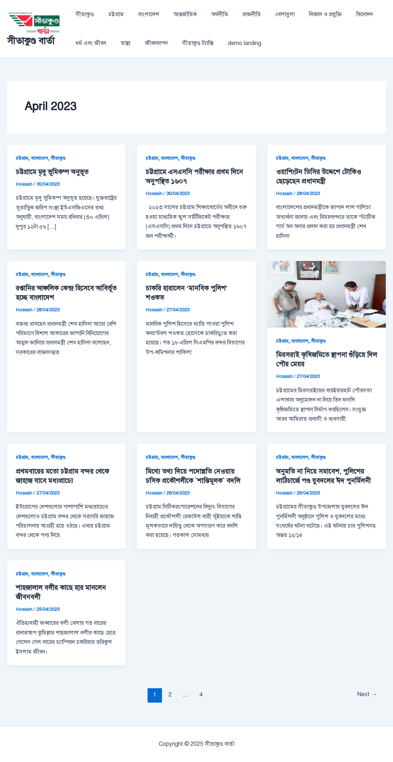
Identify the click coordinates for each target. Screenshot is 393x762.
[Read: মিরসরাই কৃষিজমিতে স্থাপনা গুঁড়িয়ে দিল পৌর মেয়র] (326, 294)
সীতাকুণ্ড (83, 14)
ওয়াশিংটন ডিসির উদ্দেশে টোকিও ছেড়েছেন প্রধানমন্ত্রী (320, 176)
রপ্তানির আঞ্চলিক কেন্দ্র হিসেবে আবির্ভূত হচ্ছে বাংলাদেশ (57, 293)
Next (365, 694)
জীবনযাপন (149, 43)
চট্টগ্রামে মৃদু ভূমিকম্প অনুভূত (56, 171)
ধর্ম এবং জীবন (89, 43)
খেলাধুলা (266, 14)
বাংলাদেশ (141, 14)
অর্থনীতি (206, 14)
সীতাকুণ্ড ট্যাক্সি (187, 43)
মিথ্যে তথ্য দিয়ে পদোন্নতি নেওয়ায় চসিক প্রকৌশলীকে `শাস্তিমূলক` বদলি (195, 476)
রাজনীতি (236, 14)
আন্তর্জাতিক (175, 14)
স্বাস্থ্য (121, 43)
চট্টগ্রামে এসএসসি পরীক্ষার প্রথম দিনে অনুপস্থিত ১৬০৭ (190, 176)
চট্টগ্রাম (111, 14)
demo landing (231, 43)
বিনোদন (340, 14)
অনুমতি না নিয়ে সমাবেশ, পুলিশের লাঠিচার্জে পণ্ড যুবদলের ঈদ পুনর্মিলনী (325, 476)
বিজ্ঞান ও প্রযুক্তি (304, 14)
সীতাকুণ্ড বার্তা (30, 40)
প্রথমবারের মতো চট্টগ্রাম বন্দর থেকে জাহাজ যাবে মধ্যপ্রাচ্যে (65, 476)
